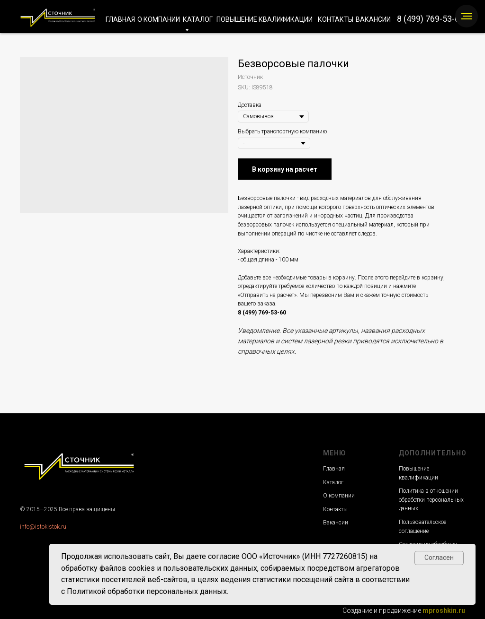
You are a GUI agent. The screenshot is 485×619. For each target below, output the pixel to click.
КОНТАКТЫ (335, 19)
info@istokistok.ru (43, 526)
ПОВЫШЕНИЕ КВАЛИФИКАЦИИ (264, 19)
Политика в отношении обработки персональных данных (431, 500)
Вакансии (335, 522)
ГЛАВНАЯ (120, 19)
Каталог (333, 482)
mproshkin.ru (443, 610)
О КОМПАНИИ (158, 19)
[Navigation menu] (466, 16)
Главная (334, 468)
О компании (339, 495)
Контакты (335, 509)
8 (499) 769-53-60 (430, 19)
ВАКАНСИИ (373, 19)
